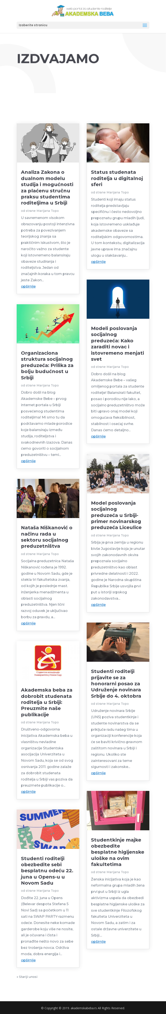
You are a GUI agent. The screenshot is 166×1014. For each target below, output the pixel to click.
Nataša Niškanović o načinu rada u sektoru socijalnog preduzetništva (46, 537)
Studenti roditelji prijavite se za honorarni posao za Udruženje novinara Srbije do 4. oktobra (116, 683)
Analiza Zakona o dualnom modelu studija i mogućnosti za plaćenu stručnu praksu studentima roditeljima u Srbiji (47, 187)
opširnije (28, 286)
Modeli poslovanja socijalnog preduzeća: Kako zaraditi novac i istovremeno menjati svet (117, 343)
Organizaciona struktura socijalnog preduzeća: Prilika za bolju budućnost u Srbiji (47, 365)
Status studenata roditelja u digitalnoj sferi (117, 178)
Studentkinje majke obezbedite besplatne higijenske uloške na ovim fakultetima (117, 852)
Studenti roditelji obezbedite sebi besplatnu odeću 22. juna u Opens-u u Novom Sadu (47, 871)
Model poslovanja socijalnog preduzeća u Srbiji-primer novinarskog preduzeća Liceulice (116, 515)
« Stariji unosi (27, 977)
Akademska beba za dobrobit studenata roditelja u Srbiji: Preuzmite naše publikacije (46, 702)
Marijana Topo (48, 211)
